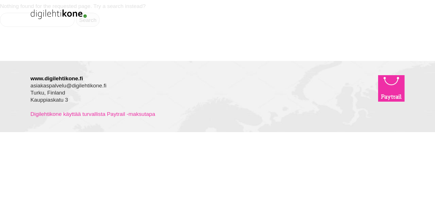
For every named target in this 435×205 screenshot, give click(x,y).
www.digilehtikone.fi (56, 78)
